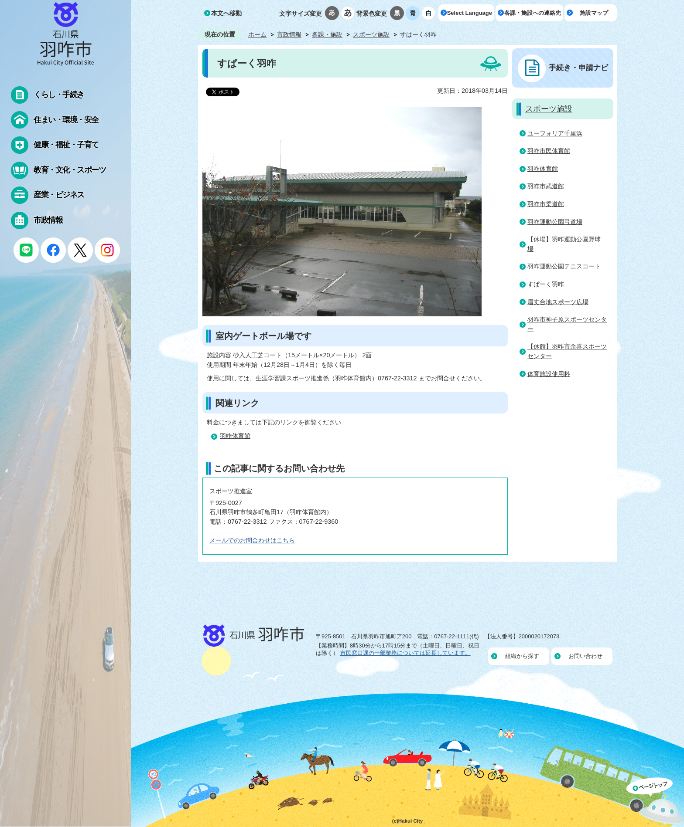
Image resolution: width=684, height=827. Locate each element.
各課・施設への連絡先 (532, 13)
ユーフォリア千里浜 (554, 133)
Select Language (469, 13)
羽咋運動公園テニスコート (564, 266)
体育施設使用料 (548, 373)
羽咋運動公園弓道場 (554, 221)
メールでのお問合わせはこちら (252, 540)
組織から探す (522, 656)
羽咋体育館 (235, 435)
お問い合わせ (585, 656)
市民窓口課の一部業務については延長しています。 (405, 653)
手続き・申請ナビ (578, 67)
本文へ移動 (226, 13)
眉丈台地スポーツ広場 (557, 301)
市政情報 (289, 34)
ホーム (257, 34)
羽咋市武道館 (545, 186)
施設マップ (594, 13)
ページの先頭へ (655, 802)
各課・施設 (327, 34)
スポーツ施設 (371, 34)
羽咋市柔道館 (545, 203)
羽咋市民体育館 (548, 150)
